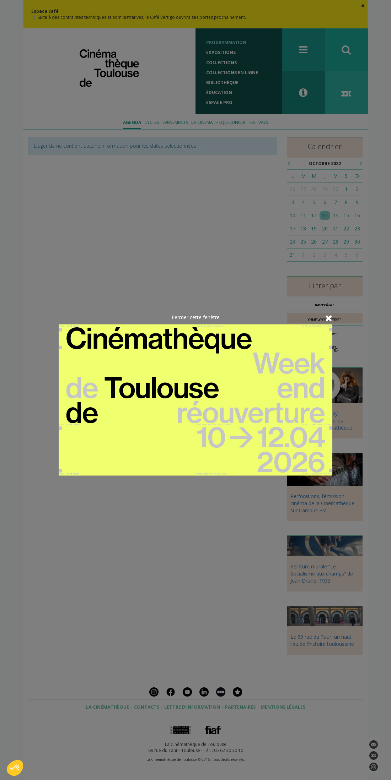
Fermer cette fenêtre (196, 316)
